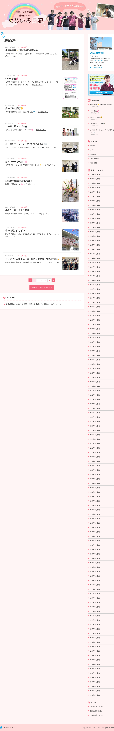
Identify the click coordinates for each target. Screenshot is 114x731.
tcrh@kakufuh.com (96, 67)
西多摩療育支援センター (98, 715)
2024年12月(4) (95, 249)
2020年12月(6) (95, 461)
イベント (93, 150)
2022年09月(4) (95, 368)
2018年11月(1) (95, 536)
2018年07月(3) (95, 554)
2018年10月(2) (95, 541)
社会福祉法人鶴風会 (96, 706)
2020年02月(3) (95, 488)
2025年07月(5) (95, 218)
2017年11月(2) (95, 589)
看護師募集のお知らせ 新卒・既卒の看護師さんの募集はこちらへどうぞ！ (34, 304)
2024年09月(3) (95, 263)
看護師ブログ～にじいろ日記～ (57, 15)
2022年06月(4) (95, 382)
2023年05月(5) (95, 333)
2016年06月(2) (95, 664)
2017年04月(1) (95, 620)
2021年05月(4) (95, 439)
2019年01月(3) (95, 527)
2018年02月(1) (95, 576)
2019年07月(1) (95, 514)
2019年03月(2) (95, 518)
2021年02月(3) (95, 452)
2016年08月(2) (95, 655)
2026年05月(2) (95, 174)
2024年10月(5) (95, 258)
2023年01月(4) (95, 351)
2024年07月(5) (95, 271)
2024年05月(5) (95, 280)
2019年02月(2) (95, 523)
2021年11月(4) (95, 413)
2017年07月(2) (95, 607)
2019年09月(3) (95, 510)
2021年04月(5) (95, 443)
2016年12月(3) (95, 638)
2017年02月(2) (95, 629)
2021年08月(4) (95, 426)
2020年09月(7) (95, 474)
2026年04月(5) (95, 179)
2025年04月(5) (95, 232)
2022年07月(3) (95, 377)
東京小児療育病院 (97, 53)
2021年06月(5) (95, 435)
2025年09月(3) (95, 210)
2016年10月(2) (95, 646)
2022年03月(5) (95, 395)
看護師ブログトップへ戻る (42, 287)
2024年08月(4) (95, 267)
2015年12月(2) (95, 691)
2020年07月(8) (95, 483)
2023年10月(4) (95, 311)
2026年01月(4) (95, 192)
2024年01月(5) (95, 298)
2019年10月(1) (95, 505)
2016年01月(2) (95, 686)
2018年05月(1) (95, 563)
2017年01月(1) (95, 633)
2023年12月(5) (95, 302)
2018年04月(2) (95, 567)
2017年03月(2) (95, 624)
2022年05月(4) (95, 386)
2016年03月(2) (95, 677)
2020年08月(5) (95, 479)
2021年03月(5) (95, 448)
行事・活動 (93, 163)
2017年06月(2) (95, 611)
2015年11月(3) (95, 695)
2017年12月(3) (95, 585)
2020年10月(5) (95, 470)
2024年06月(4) (95, 276)
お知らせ (93, 145)
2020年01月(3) (95, 492)
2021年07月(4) (95, 430)
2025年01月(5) (95, 245)
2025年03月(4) (95, 236)
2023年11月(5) (95, 307)
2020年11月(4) (95, 466)
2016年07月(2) (95, 660)
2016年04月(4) (95, 673)
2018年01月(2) (95, 580)
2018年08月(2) (95, 549)
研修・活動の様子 (96, 159)
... (46, 280)
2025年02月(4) (95, 240)
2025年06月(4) (95, 223)
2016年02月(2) (95, 682)
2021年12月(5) (95, 408)
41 (50, 280)
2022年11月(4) (95, 360)
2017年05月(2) (95, 616)
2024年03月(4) (95, 289)
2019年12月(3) (95, 496)
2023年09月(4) (95, 315)
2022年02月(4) (95, 399)
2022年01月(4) (95, 404)
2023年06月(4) (95, 329)
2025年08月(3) (95, 214)
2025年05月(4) (95, 227)
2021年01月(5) (95, 457)
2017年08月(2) (95, 602)
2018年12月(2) (95, 532)
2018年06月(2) (95, 558)
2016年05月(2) (95, 669)
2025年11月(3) (95, 201)
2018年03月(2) (95, 571)
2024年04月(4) (95, 285)
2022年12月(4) (95, 355)
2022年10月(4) (95, 364)
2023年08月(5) (95, 320)
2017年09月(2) (95, 598)
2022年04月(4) (95, 390)
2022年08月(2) (95, 373)
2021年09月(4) (95, 421)
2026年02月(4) (95, 187)
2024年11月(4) (95, 254)
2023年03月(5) (95, 342)
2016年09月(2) (95, 651)
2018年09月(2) (95, 545)
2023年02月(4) (95, 346)
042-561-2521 (99, 60)
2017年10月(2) (95, 594)
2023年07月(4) (95, 324)
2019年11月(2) (95, 501)
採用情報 (93, 154)
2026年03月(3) (95, 183)
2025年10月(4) (95, 205)
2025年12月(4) (95, 196)
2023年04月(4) (95, 338)
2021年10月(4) (95, 417)
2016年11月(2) (95, 642)
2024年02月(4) (95, 293)
